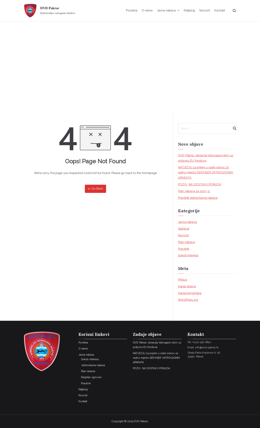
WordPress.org (188, 300)
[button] (177, 10)
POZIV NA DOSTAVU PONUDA (199, 184)
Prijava (182, 279)
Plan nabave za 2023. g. (194, 191)
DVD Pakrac (49, 8)
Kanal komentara (189, 293)
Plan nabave (186, 242)
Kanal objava (187, 286)
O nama (147, 10)
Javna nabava (168, 10)
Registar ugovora (91, 377)
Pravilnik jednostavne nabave (198, 198)
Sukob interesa (188, 255)
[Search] (233, 128)
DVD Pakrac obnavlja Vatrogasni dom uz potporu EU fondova (205, 158)
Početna (131, 10)
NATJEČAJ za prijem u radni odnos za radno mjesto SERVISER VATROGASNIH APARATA (205, 173)
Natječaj (189, 10)
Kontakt (219, 10)
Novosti (204, 10)
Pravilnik (183, 249)
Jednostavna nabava (93, 365)
